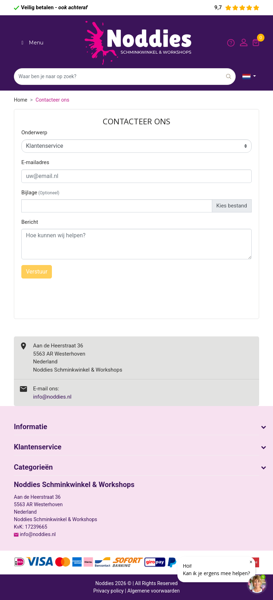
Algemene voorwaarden (153, 591)
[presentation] (136, 294)
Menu (31, 42)
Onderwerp (34, 132)
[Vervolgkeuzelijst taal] (249, 76)
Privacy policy (108, 591)
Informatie (30, 426)
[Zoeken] (125, 76)
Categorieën (33, 467)
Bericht (29, 222)
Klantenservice (37, 447)
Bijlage (40, 192)
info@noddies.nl (52, 397)
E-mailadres (35, 162)
